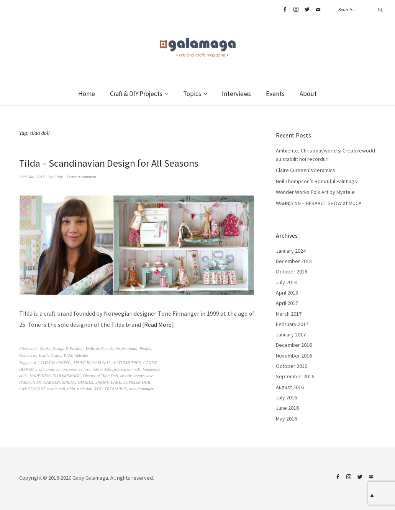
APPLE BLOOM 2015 (91, 362)
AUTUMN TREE (127, 362)
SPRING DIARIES (77, 382)
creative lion (56, 369)
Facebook (284, 9)
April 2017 (287, 303)
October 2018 (291, 271)
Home (86, 93)
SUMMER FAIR (136, 382)
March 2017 (289, 313)
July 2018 (286, 282)
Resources (27, 355)
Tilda (67, 355)
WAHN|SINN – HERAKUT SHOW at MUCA (319, 203)
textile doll (56, 388)
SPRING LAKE (108, 382)
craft (40, 369)
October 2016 (291, 366)
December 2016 (294, 344)
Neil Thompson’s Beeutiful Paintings (316, 181)
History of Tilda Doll (100, 375)
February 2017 (292, 324)
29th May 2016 (32, 176)
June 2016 (287, 407)
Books (45, 348)
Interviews (236, 93)
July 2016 (286, 397)
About (308, 93)
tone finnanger (141, 388)
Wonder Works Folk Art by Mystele (315, 192)
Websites (81, 355)
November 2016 (294, 355)
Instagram (296, 9)
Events (275, 93)
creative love (79, 369)
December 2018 (294, 261)
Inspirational (126, 348)
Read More (158, 324)
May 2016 (286, 418)
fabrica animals (127, 369)
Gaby (58, 176)
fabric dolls (102, 369)
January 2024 (291, 250)
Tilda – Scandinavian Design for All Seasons (108, 163)
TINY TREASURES (111, 388)
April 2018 (287, 292)
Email (318, 9)
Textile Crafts (49, 355)
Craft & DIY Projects (136, 93)
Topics (192, 93)
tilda (71, 388)
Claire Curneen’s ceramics (305, 170)
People (145, 348)
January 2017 (291, 334)
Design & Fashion (68, 348)
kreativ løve (143, 375)
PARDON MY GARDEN (39, 382)
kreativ (125, 375)
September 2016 (295, 376)
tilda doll (84, 388)
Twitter (307, 9)
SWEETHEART (32, 388)
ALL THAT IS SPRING (52, 362)
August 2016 (290, 387)
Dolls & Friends (99, 348)
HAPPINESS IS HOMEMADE (55, 375)
